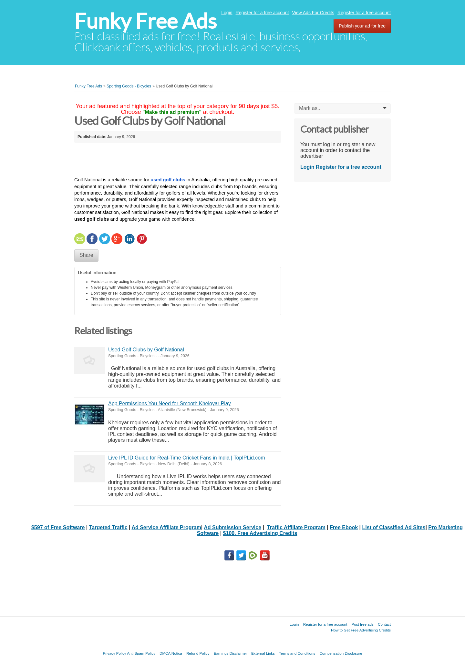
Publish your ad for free (362, 25)
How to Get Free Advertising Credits (361, 630)
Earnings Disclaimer (230, 653)
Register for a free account (262, 12)
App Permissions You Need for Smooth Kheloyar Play (169, 403)
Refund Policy (198, 653)
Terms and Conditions (297, 653)
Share (86, 255)
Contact (384, 624)
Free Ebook (344, 527)
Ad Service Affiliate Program (166, 527)
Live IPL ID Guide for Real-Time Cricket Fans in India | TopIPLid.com (186, 457)
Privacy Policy (114, 653)
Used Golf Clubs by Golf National (146, 349)
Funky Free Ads (145, 21)
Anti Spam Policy (141, 653)
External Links (263, 653)
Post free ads (362, 624)
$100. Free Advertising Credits (260, 533)
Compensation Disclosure (340, 653)
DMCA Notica (171, 653)
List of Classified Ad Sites (394, 527)
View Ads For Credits (313, 12)
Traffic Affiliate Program (296, 527)
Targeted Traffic (108, 527)
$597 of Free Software (58, 527)
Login (226, 12)
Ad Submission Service (232, 527)
